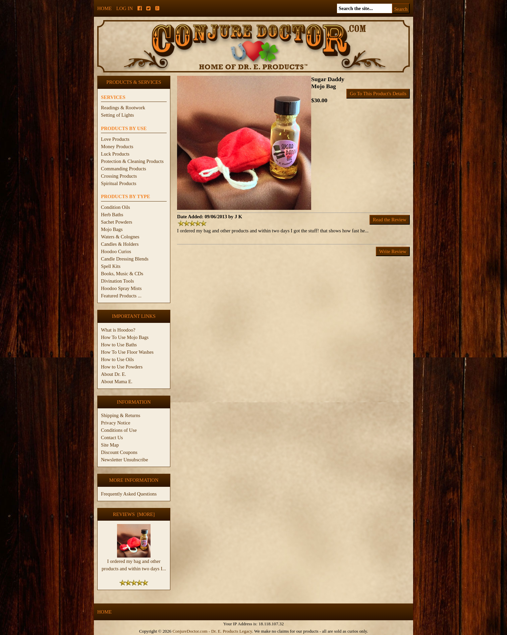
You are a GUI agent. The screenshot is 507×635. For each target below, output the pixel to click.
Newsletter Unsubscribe (124, 459)
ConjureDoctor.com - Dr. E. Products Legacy (212, 631)
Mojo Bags (112, 229)
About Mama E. (116, 381)
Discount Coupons (119, 452)
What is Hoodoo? (118, 330)
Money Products (117, 146)
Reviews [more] (134, 514)
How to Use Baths (119, 344)
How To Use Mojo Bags (125, 337)
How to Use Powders (122, 366)
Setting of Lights (117, 115)
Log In (124, 8)
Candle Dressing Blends (125, 259)
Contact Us (112, 437)
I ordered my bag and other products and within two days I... (134, 562)
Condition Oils (115, 207)
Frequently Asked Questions (129, 494)
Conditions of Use (119, 430)
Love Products (115, 139)
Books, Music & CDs (122, 273)
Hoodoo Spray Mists (121, 288)
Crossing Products (119, 176)
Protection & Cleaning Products (132, 161)
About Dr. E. (113, 374)
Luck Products (115, 154)
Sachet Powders (116, 222)
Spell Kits (110, 266)
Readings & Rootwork (123, 107)
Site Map (110, 445)
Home (104, 8)
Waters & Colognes (120, 236)
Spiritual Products (118, 183)
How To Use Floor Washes (127, 352)
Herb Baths (112, 214)
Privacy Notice (115, 422)
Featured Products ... (121, 295)
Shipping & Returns (120, 415)
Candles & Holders (119, 244)
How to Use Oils (117, 359)
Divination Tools (117, 281)
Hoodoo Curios (116, 251)
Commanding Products (123, 168)
